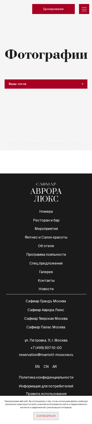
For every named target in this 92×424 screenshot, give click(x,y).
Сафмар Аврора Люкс (45, 310)
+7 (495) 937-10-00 (46, 348)
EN (37, 366)
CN (46, 366)
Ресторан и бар (46, 220)
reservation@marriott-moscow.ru (46, 355)
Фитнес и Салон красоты (46, 237)
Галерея (46, 272)
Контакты (46, 280)
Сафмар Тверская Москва (46, 318)
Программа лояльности (46, 254)
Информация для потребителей (46, 386)
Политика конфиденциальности (46, 377)
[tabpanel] (46, 122)
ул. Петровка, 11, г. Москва (46, 340)
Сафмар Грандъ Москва (46, 301)
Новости (46, 289)
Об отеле (46, 246)
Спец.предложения (46, 263)
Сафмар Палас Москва (45, 327)
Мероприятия (46, 229)
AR (54, 366)
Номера (46, 211)
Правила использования (46, 394)
